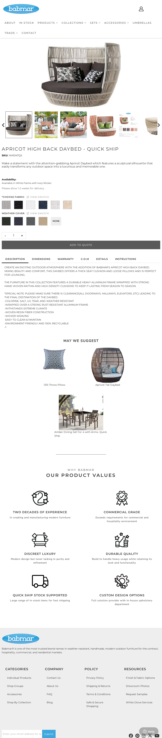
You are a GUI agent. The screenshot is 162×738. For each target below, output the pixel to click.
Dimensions (41, 259)
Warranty (66, 259)
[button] (48, 23)
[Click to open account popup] (141, 9)
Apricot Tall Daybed (107, 384)
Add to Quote (81, 245)
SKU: (5, 155)
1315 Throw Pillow (54, 384)
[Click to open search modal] (130, 9)
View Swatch (38, 197)
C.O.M (85, 259)
